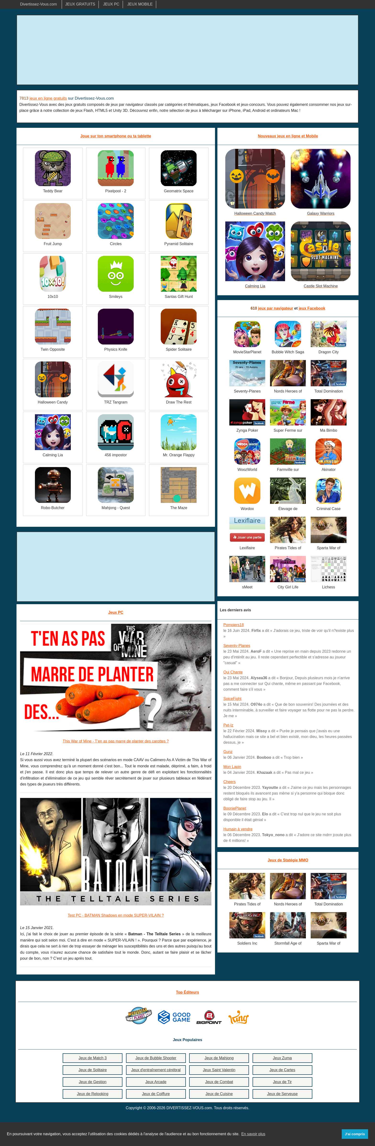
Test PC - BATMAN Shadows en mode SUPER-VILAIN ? (116, 915)
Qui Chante (233, 672)
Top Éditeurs (187, 992)
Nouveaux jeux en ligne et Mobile (288, 136)
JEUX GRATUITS (80, 4)
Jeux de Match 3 (93, 1058)
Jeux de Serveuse (282, 1094)
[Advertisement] (187, 49)
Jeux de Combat (219, 1082)
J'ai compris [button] (355, 1134)
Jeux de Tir (282, 1082)
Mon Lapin (232, 767)
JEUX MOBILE (140, 4)
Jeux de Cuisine (219, 1094)
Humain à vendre (238, 829)
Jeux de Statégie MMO (288, 860)
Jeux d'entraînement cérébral (156, 1070)
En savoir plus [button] (253, 1134)
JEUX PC (111, 4)
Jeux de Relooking (92, 1094)
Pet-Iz (228, 725)
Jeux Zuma (282, 1058)
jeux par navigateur (275, 308)
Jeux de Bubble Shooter (155, 1058)
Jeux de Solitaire (92, 1070)
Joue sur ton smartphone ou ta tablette (115, 136)
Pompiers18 (233, 625)
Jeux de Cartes (282, 1070)
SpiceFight (232, 699)
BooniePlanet (234, 808)
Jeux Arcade (155, 1082)
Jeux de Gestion (93, 1082)
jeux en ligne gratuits (48, 98)
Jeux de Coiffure (156, 1094)
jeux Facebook (312, 308)
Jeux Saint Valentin (219, 1070)
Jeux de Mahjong (219, 1058)
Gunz (227, 752)
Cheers (229, 782)
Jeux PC (115, 612)
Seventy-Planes (236, 646)
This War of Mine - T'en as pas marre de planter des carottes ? (116, 741)
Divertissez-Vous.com (38, 4)
